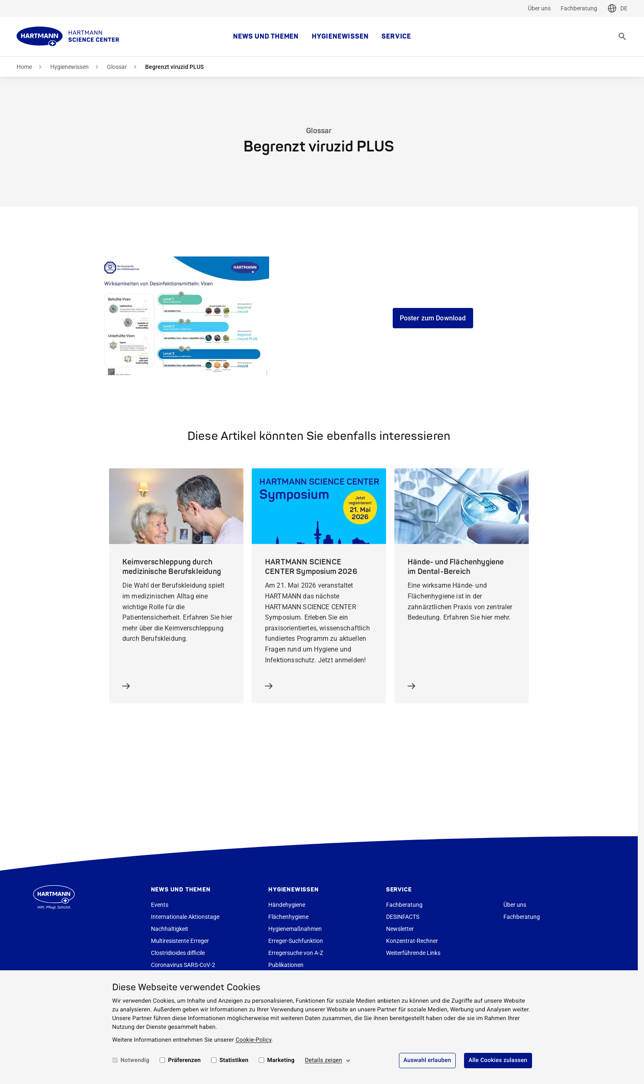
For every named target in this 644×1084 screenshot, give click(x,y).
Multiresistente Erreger (180, 941)
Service (396, 36)
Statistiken (233, 1060)
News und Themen (266, 36)
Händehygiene (286, 904)
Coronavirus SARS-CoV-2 (183, 965)
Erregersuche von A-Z (295, 953)
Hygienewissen (340, 36)
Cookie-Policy (253, 1040)
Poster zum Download (433, 318)
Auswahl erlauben (427, 1060)
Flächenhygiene (288, 916)
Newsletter (400, 928)
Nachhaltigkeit (169, 928)
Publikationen (286, 965)
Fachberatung (579, 8)
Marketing (280, 1060)
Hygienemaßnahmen (295, 928)
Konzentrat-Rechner (412, 941)
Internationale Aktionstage (185, 916)
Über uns (539, 8)
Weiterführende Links (413, 953)
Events (159, 904)
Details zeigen (323, 1060)
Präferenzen (184, 1060)
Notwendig (135, 1060)
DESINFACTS (402, 916)
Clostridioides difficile (178, 953)
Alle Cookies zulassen (498, 1060)
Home (24, 66)
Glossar (117, 66)
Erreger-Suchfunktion (295, 941)
